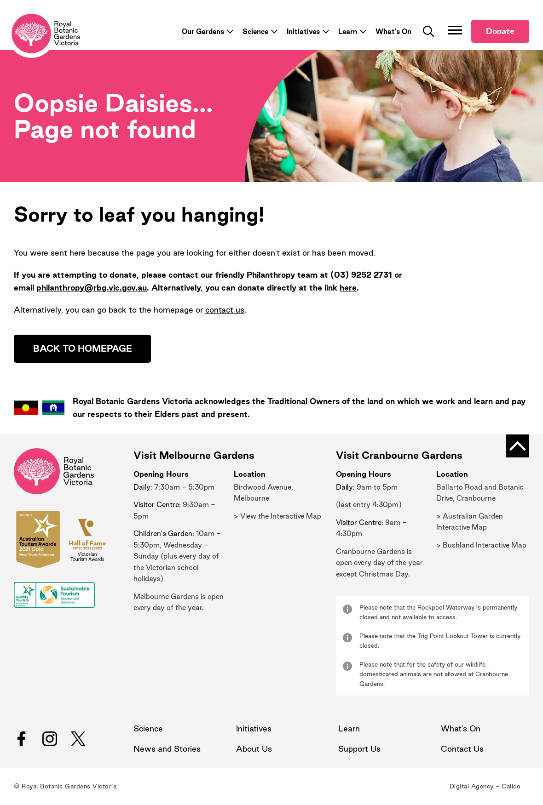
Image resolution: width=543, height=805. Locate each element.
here (348, 288)
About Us (254, 749)
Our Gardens (203, 32)
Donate (500, 32)
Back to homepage (83, 349)
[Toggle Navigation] (455, 31)
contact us (224, 310)
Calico (511, 787)
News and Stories (167, 749)
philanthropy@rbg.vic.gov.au (91, 288)
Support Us (359, 749)
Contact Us (462, 749)
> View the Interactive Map (277, 517)
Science (255, 32)
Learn (347, 32)
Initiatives (303, 32)
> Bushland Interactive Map (481, 546)
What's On (393, 32)
